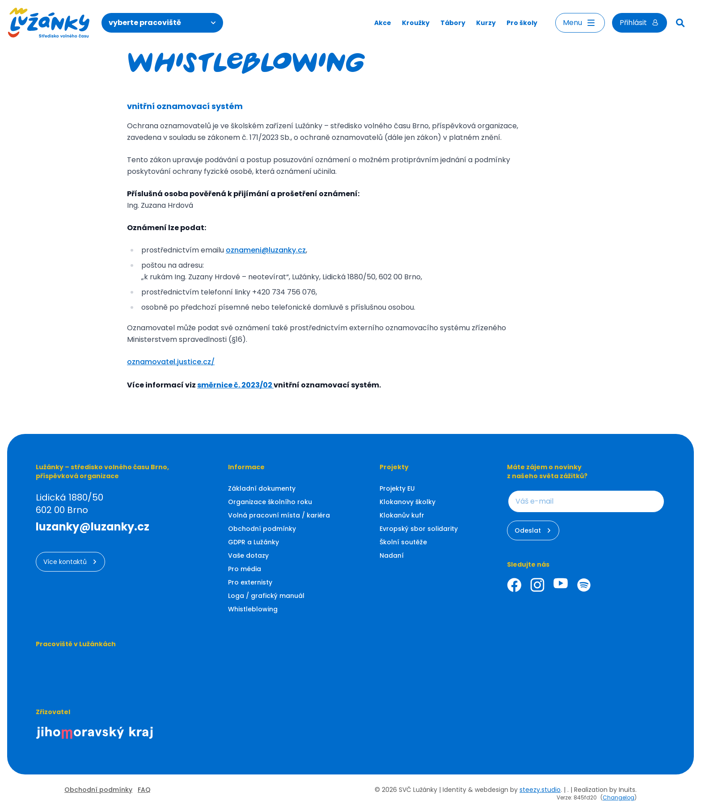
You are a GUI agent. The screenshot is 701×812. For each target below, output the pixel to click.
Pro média (244, 568)
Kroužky (416, 22)
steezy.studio (540, 789)
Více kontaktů (70, 561)
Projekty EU (397, 488)
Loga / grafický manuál (266, 595)
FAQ (144, 789)
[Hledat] (680, 23)
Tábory (452, 22)
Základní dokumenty (262, 488)
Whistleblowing (253, 609)
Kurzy (486, 22)
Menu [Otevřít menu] (580, 23)
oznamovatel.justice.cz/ (171, 362)
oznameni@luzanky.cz (266, 250)
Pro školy (522, 22)
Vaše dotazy (248, 555)
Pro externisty (250, 582)
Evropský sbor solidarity (419, 528)
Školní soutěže (403, 542)
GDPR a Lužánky (253, 542)
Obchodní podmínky (262, 528)
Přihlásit (639, 22)
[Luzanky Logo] (49, 22)
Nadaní (392, 555)
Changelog (618, 797)
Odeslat (533, 530)
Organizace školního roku (270, 501)
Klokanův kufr (402, 515)
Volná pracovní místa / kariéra (279, 515)
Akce (382, 22)
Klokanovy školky (407, 501)
